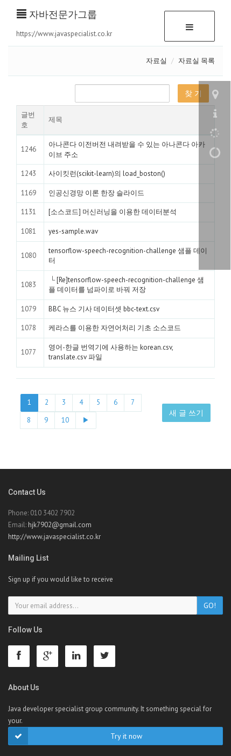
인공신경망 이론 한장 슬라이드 (96, 192)
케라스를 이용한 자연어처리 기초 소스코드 (114, 327)
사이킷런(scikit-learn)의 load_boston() (106, 173)
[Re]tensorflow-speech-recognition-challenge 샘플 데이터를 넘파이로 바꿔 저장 (126, 285)
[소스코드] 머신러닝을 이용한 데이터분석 (112, 211)
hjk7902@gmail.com (60, 524)
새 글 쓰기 (186, 413)
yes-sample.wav (73, 231)
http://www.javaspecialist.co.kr (54, 536)
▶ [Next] (85, 420)
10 (65, 420)
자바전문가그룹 (57, 14)
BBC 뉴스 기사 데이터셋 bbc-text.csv (103, 309)
